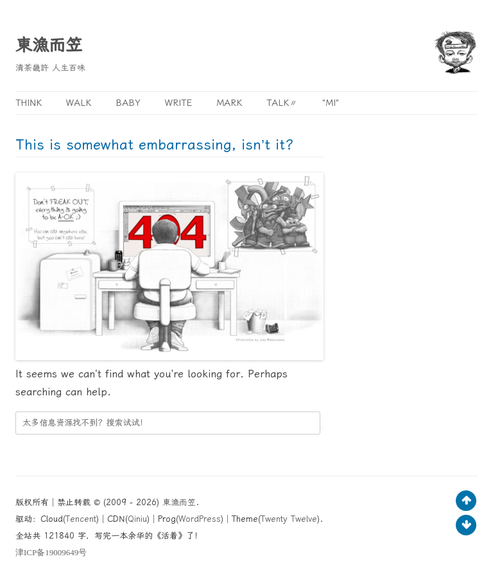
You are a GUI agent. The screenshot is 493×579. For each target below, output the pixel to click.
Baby (128, 103)
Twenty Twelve (289, 519)
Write (178, 103)
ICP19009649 (51, 552)
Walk (78, 103)
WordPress (199, 519)
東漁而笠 (48, 45)
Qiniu (137, 519)
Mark (229, 103)
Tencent (80, 519)
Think (28, 103)
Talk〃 (282, 103)
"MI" (330, 103)
